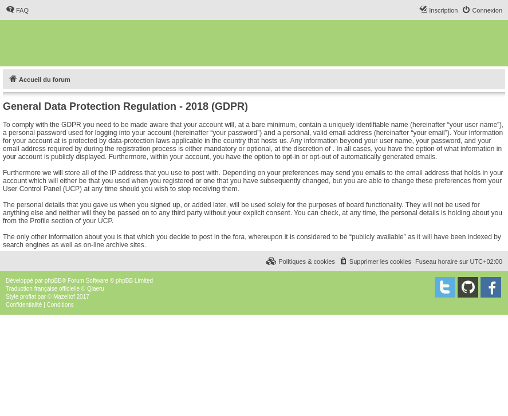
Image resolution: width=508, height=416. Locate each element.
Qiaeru (95, 289)
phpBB (53, 281)
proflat (28, 297)
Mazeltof (64, 297)
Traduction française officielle (43, 289)
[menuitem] (17, 10)
